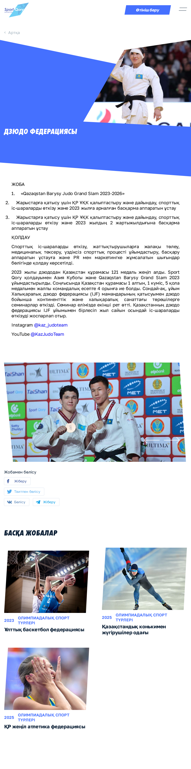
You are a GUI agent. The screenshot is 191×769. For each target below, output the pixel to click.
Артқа (14, 32)
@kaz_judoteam (50, 325)
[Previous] (151, 440)
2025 (107, 617)
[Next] (172, 440)
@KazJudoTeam (47, 334)
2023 (9, 620)
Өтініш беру (148, 9)
